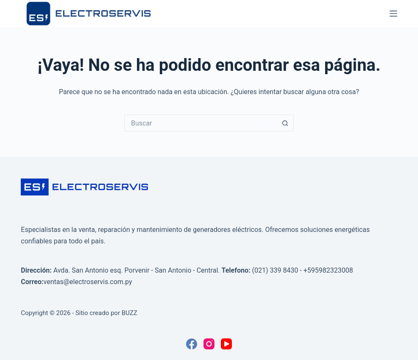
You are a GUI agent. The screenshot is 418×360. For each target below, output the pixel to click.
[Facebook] (191, 343)
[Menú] (393, 13)
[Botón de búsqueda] (285, 122)
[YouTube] (226, 343)
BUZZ (129, 313)
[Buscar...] (200, 122)
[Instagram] (209, 343)
